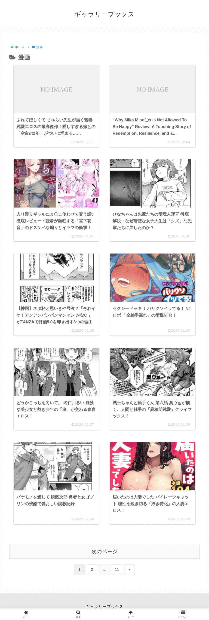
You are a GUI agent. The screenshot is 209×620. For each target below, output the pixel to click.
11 (117, 570)
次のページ (105, 552)
